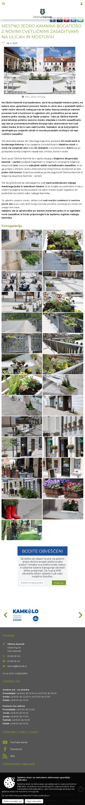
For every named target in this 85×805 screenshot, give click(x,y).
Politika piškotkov (40, 795)
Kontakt (9, 635)
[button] (5, 615)
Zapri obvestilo (34, 801)
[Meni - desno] (81, 3)
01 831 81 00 (13, 656)
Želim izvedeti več (13, 801)
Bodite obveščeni (42, 551)
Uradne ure (11, 681)
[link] (53, 19)
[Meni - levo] (3, 3)
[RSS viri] (42, 755)
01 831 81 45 (13, 661)
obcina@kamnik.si (17, 666)
